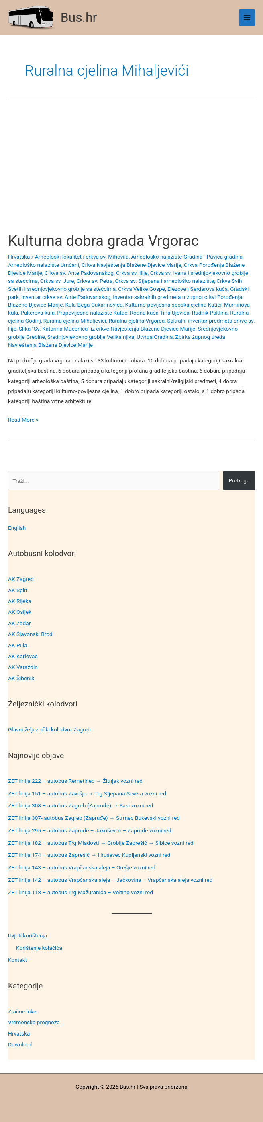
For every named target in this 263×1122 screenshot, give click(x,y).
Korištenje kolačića (39, 948)
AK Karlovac (23, 656)
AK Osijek (19, 612)
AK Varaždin (23, 667)
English (17, 528)
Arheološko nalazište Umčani (43, 264)
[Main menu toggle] (247, 17)
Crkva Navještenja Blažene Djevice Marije (131, 264)
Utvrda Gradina (155, 337)
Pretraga (239, 480)
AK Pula (17, 645)
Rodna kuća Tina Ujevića (159, 312)
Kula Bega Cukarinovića (94, 304)
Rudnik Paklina (210, 312)
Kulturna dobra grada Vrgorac (103, 240)
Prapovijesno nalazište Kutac (92, 312)
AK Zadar (19, 623)
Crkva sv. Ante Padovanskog (79, 273)
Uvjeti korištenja (27, 935)
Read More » (23, 420)
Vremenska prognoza (34, 1022)
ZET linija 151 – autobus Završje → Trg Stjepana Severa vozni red (87, 793)
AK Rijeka (19, 601)
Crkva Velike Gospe (141, 289)
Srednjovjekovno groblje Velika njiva (90, 337)
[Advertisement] (131, 172)
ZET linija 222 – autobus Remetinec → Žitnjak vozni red (75, 781)
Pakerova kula (37, 312)
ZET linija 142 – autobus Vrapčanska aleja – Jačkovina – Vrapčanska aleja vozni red (110, 880)
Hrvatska (19, 1033)
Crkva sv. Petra (95, 281)
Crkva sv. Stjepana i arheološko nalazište (164, 281)
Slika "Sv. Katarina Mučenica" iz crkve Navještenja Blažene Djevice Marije (107, 328)
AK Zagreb (21, 579)
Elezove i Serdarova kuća (197, 289)
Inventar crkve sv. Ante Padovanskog (65, 297)
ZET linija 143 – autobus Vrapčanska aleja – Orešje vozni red (81, 867)
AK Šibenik (21, 678)
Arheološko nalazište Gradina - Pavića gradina (187, 256)
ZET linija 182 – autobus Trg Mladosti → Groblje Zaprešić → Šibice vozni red (101, 843)
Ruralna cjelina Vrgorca (136, 320)
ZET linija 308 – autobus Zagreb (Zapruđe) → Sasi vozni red (80, 805)
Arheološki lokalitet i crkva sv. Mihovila (82, 256)
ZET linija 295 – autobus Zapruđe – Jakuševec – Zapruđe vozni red (89, 830)
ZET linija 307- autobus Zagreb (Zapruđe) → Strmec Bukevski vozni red (94, 818)
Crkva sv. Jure (57, 281)
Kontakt (17, 960)
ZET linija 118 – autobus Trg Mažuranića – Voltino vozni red (80, 892)
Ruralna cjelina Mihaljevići (74, 320)
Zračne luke (22, 1011)
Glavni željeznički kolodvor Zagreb (49, 729)
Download (20, 1044)
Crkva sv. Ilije (132, 273)
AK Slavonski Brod (30, 634)
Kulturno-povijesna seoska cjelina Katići (173, 304)
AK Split (17, 590)
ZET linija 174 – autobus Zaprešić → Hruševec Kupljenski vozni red (89, 855)
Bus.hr (79, 17)
